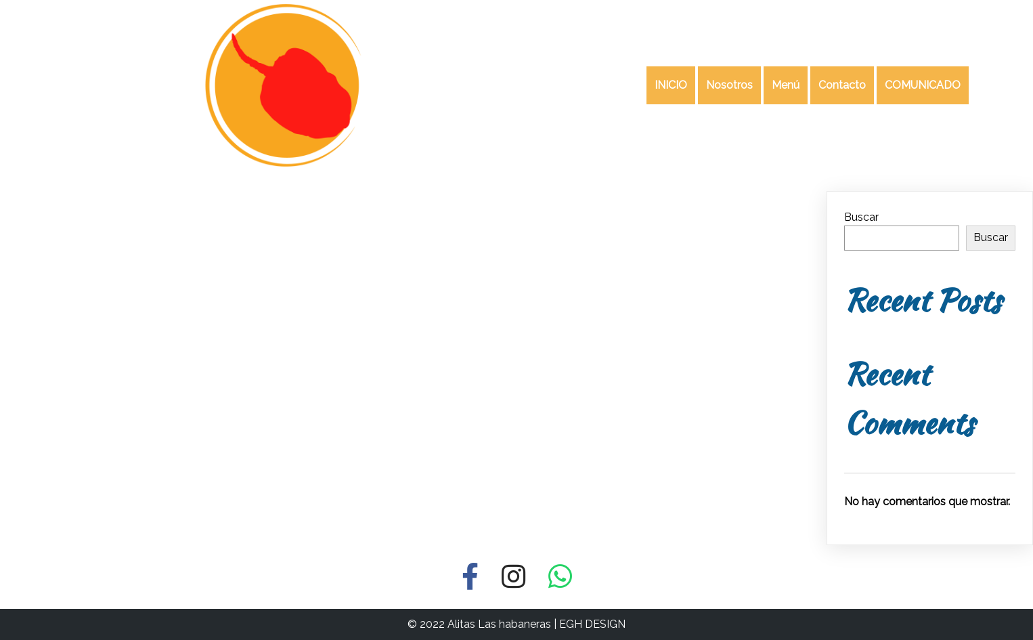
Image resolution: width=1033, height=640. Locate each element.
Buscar (861, 217)
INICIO (671, 85)
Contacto (842, 85)
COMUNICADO (923, 85)
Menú (785, 85)
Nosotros (729, 85)
